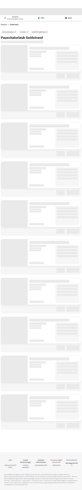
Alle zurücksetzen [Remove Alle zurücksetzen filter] (9, 32)
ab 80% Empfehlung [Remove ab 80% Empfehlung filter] (40, 32)
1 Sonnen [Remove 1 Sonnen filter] (24, 32)
